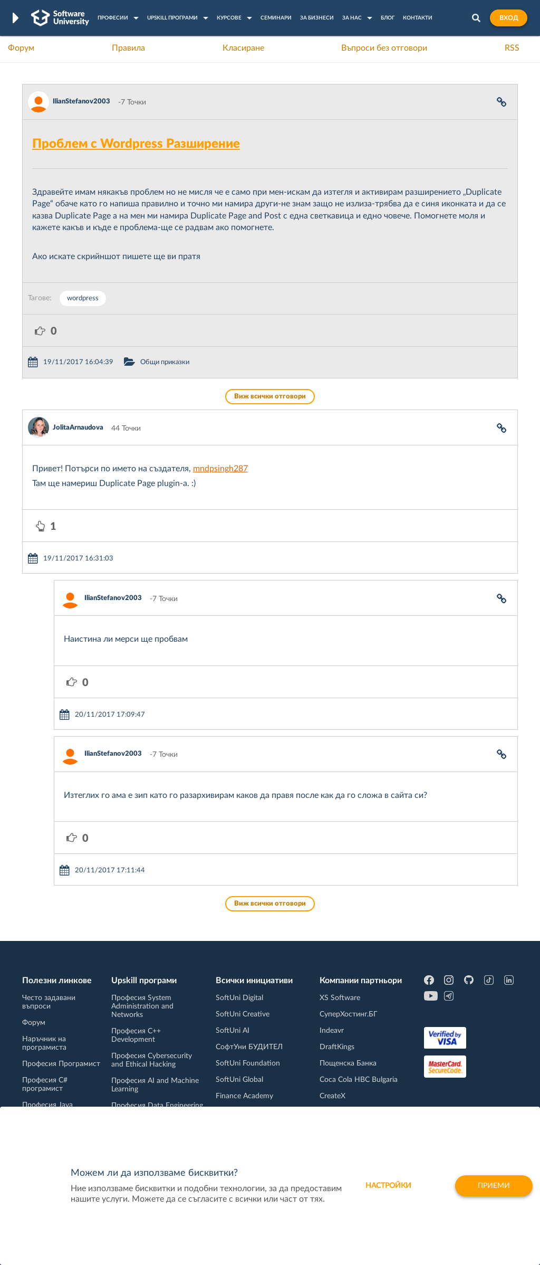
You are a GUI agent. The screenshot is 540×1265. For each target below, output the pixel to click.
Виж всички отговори (270, 396)
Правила (128, 48)
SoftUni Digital (239, 998)
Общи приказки (164, 362)
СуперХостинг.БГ (349, 1014)
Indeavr (332, 1030)
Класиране (243, 48)
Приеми (494, 1186)
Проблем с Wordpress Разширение (136, 144)
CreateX (332, 1096)
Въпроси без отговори (384, 48)
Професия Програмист (61, 1064)
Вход (508, 18)
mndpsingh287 (220, 468)
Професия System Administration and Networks (142, 1006)
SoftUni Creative (242, 1014)
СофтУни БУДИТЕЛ (249, 1047)
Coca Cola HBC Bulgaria (359, 1079)
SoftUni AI (232, 1030)
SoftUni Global (239, 1079)
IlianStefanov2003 (81, 101)
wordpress (83, 298)
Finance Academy (244, 1096)
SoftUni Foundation (248, 1063)
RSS (512, 48)
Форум (21, 48)
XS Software (340, 998)
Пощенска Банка (348, 1063)
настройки (388, 1186)
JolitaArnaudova (78, 427)
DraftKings (337, 1047)
